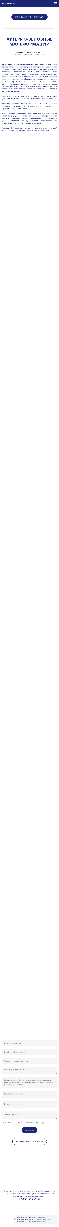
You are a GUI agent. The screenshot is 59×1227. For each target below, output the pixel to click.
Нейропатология (33, 52)
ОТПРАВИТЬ (29, 1130)
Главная (19, 52)
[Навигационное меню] (55, 3)
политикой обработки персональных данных (31, 1123)
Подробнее (41, 1221)
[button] (29, 17)
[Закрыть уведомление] (55, 1216)
